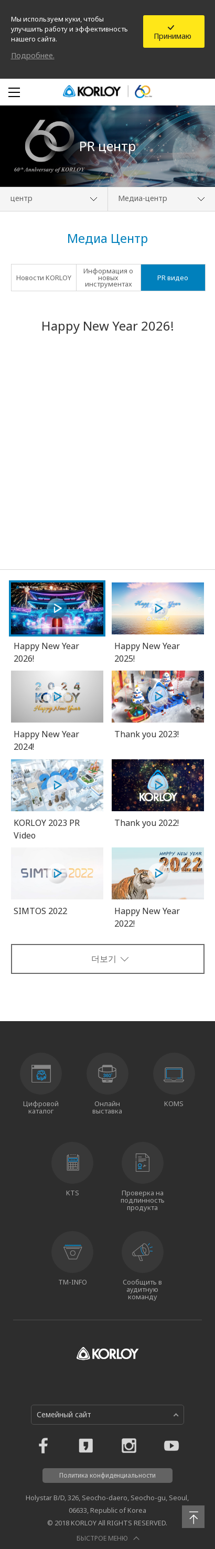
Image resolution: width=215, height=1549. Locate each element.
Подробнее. (33, 55)
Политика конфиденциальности (107, 1475)
